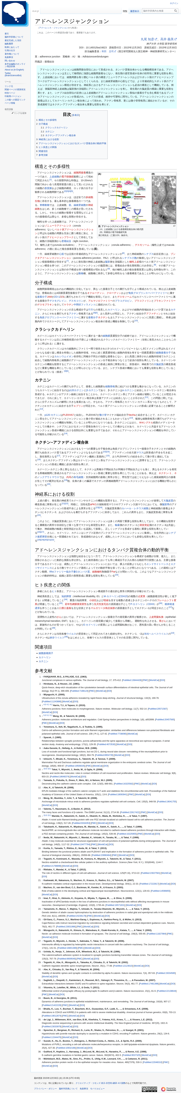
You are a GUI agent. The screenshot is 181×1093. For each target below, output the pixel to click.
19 (65, 480)
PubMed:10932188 (66, 1048)
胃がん (162, 621)
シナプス (149, 254)
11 (146, 397)
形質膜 (48, 188)
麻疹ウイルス (57, 637)
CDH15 (123, 596)
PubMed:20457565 (165, 719)
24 (100, 507)
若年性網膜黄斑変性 (76, 604)
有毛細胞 (78, 477)
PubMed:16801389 (67, 948)
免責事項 (84, 1088)
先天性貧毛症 (101, 604)
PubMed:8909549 (66, 959)
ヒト (54, 591)
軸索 (117, 525)
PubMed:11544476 (51, 1037)
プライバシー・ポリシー (45, 1088)
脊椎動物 (44, 205)
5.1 (48, 715)
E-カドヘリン (90, 624)
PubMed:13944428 (132, 680)
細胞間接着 (80, 172)
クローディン (114, 293)
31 (49, 540)
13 (131, 418)
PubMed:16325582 (123, 784)
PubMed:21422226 (51, 1005)
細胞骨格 (110, 386)
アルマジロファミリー (100, 300)
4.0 (45, 704)
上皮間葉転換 (156, 617)
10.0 (45, 769)
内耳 (68, 477)
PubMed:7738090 (117, 734)
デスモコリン (76, 300)
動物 (81, 273)
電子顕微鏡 (68, 176)
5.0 (45, 715)
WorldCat (154, 680)
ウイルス (71, 633)
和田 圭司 (108, 51)
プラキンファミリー (165, 300)
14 (65, 433)
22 (66, 503)
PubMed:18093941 (118, 794)
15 (104, 452)
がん (59, 617)
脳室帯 (165, 504)
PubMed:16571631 (115, 905)
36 (160, 603)
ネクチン (103, 317)
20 (48, 484)
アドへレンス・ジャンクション (53, 28)
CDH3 (150, 604)
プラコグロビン (123, 300)
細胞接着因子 (46, 653)
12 (41, 409)
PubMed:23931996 (66, 926)
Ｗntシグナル (146, 422)
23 (97, 507)
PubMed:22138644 (166, 991)
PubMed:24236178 (76, 916)
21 (63, 503)
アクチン (74, 313)
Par (113, 571)
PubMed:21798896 (51, 866)
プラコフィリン (142, 300)
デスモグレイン (57, 300)
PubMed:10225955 (127, 834)
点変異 (141, 596)
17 (58, 455)
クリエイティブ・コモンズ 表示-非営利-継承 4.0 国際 (100, 1083)
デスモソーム (142, 245)
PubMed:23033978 (51, 1026)
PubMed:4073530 (106, 744)
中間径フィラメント (85, 304)
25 (39, 515)
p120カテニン (76, 390)
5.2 (51, 715)
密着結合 (66, 241)
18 (39, 459)
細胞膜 (106, 335)
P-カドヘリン (137, 604)
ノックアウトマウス (48, 477)
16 (107, 452)
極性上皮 (134, 261)
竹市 (90, 309)
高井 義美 (167, 39)
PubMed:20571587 (157, 709)
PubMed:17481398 (149, 984)
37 (170, 607)
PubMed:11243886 (51, 701)
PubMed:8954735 (104, 755)
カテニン (43, 661)
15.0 (45, 815)
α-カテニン (128, 390)
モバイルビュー (97, 1088)
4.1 (48, 704)
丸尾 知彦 (147, 39)
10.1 (49, 769)
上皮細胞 (54, 176)
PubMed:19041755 (167, 801)
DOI (162, 680)
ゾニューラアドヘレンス (58, 225)
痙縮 (106, 600)
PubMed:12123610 (123, 966)
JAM (49, 296)
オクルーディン (95, 293)
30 (45, 540)
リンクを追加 (20, 113)
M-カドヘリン (111, 596)
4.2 (51, 704)
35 (60, 603)
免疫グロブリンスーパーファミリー (147, 293)
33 (116, 575)
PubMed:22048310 (152, 1062)
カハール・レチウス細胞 (135, 508)
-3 (175, 473)
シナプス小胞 (129, 258)
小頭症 (92, 600)
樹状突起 (144, 525)
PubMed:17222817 (149, 884)
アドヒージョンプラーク (60, 237)
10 (136, 320)
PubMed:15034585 (166, 973)
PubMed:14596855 (160, 891)
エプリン (78, 405)
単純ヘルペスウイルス (156, 633)
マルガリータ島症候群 (103, 608)
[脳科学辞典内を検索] (160, 10)
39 (66, 637)
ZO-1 (57, 296)
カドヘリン (114, 309)
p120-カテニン (53, 414)
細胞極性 (97, 571)
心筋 (61, 254)
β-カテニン (92, 390)
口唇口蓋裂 (65, 608)
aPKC (93, 504)
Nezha (131, 414)
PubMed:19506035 (75, 766)
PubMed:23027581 (150, 873)
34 (65, 599)
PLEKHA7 (68, 414)
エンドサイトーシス (157, 564)
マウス (140, 452)
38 (53, 628)
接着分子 (42, 296)
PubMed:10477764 (80, 844)
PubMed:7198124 (79, 691)
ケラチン (69, 304)
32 (52, 540)
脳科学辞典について (68, 1088)
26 (39, 532)
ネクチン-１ (165, 473)
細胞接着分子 (163, 352)
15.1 (49, 815)
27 (42, 532)
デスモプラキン (45, 304)
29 (42, 540)
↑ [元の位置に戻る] (42, 677)
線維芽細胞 (80, 205)
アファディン (153, 313)
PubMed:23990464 (101, 855)
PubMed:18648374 (59, 776)
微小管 (103, 414)
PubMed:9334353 (81, 823)
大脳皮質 (158, 364)
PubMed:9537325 (131, 1055)
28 (39, 540)
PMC (145, 680)
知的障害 (66, 596)
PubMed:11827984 (156, 934)
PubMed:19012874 (51, 1016)
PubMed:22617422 (130, 812)
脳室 (107, 261)
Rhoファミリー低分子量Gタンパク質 (69, 571)
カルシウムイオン (64, 356)
